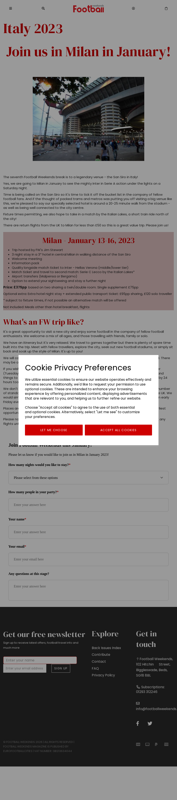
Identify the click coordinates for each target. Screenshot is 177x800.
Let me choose (53, 430)
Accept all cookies (118, 430)
